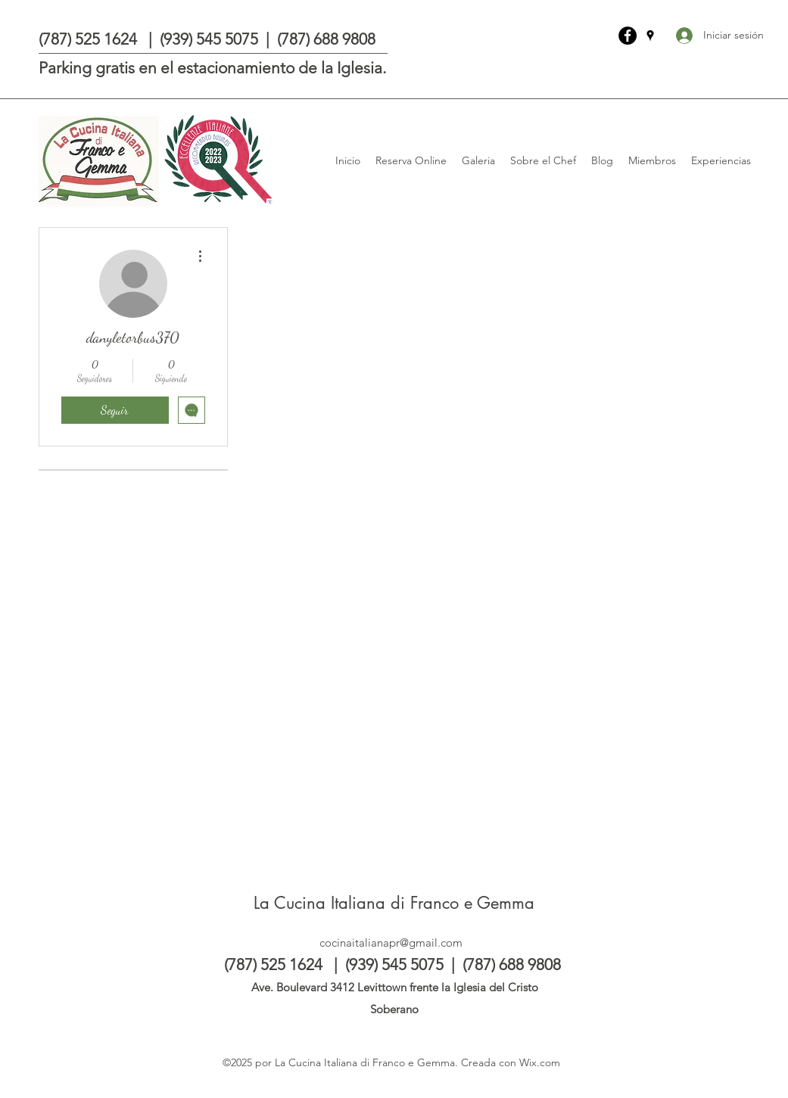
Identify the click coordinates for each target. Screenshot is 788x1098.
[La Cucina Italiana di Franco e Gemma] (627, 35)
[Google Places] (650, 35)
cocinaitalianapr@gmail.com (391, 942)
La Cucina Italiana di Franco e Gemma (394, 902)
